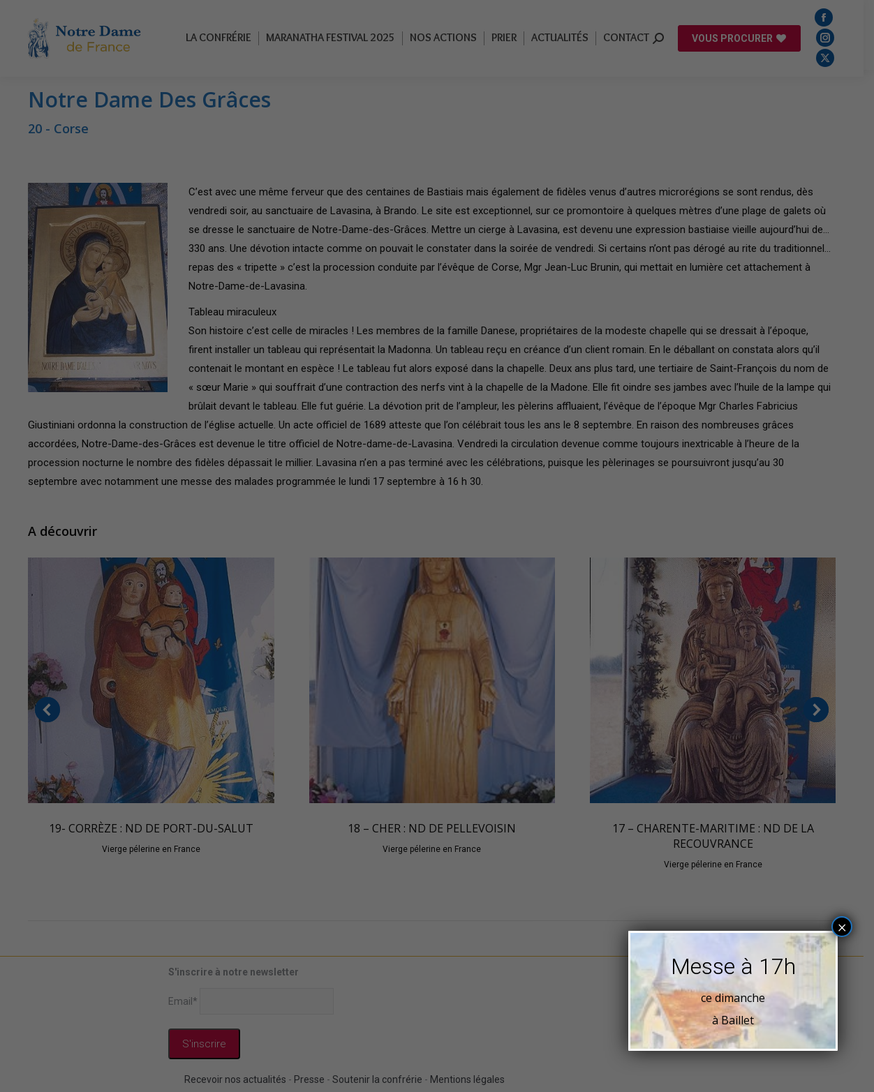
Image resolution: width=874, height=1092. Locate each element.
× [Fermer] (842, 926)
